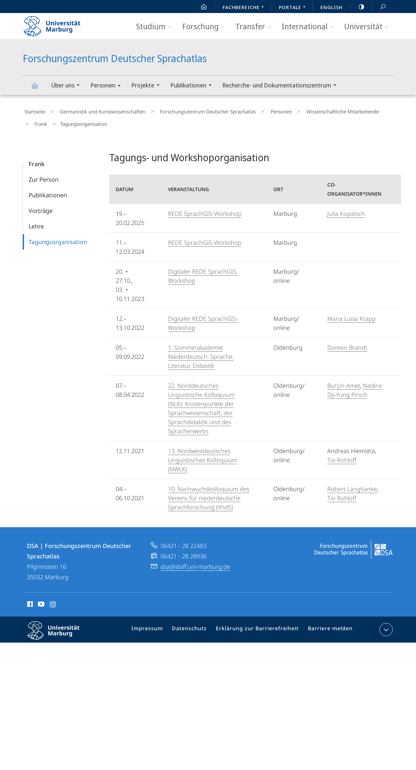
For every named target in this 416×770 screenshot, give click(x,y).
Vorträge (41, 204)
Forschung (205, 27)
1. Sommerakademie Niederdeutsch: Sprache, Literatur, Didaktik (201, 350)
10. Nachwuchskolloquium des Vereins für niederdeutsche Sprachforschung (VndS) (208, 492)
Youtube (40, 599)
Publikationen (193, 86)
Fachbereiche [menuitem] (245, 8)
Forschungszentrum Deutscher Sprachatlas (38, 88)
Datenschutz (195, 625)
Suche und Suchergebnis (379, 7)
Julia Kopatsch (346, 207)
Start (200, 6)
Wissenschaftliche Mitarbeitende (316, 110)
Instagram (53, 599)
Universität (368, 27)
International (309, 27)
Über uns (67, 86)
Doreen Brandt (347, 341)
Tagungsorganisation (58, 236)
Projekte (147, 86)
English (331, 7)
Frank (367, 110)
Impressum (156, 625)
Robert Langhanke (352, 483)
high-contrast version (358, 6)
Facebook (29, 599)
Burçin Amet (343, 379)
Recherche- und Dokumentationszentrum (281, 86)
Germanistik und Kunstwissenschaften (94, 110)
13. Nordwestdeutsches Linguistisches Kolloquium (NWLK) (202, 454)
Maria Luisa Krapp (351, 312)
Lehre (36, 220)
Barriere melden (327, 625)
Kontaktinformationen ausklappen (385, 623)
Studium (156, 27)
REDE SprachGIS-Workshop (204, 207)
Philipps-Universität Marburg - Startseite (58, 24)
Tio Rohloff (341, 454)
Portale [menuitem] (294, 8)
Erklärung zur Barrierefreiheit (259, 625)
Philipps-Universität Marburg (59, 629)
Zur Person (43, 173)
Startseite (33, 110)
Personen (107, 86)
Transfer (255, 27)
